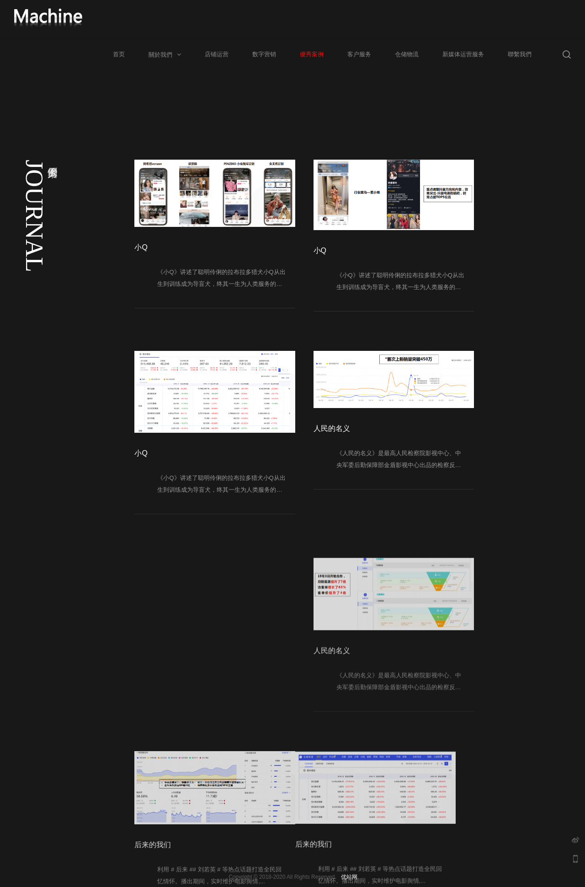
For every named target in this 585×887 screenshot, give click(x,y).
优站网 (349, 877)
